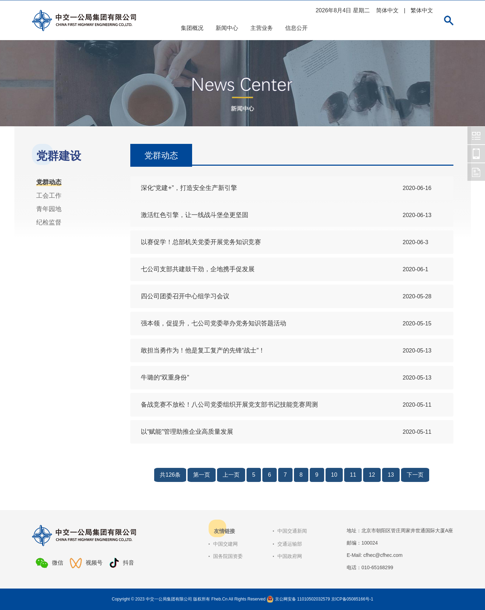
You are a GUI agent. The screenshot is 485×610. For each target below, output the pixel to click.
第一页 (201, 475)
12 (372, 475)
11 (353, 475)
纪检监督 (48, 222)
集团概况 (192, 28)
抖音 (121, 563)
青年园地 (48, 208)
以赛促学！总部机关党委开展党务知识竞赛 (201, 242)
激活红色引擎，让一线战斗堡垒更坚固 (194, 214)
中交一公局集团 (476, 135)
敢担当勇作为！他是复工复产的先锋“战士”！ (203, 350)
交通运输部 (289, 544)
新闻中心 (227, 28)
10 (334, 475)
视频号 (86, 563)
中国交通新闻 (292, 531)
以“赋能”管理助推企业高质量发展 (187, 431)
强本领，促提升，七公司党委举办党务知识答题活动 (213, 323)
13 (391, 475)
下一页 (415, 475)
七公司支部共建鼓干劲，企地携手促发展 (198, 269)
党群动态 (48, 182)
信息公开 (296, 28)
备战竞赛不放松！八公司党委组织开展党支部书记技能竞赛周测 (229, 404)
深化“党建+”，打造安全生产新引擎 (189, 187)
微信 (49, 562)
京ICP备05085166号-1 (352, 599)
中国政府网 (289, 556)
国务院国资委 (228, 556)
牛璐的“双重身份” (165, 377)
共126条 (170, 475)
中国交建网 (225, 544)
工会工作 (48, 195)
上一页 (231, 475)
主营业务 (261, 28)
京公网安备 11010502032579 (302, 599)
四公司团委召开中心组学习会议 (185, 296)
